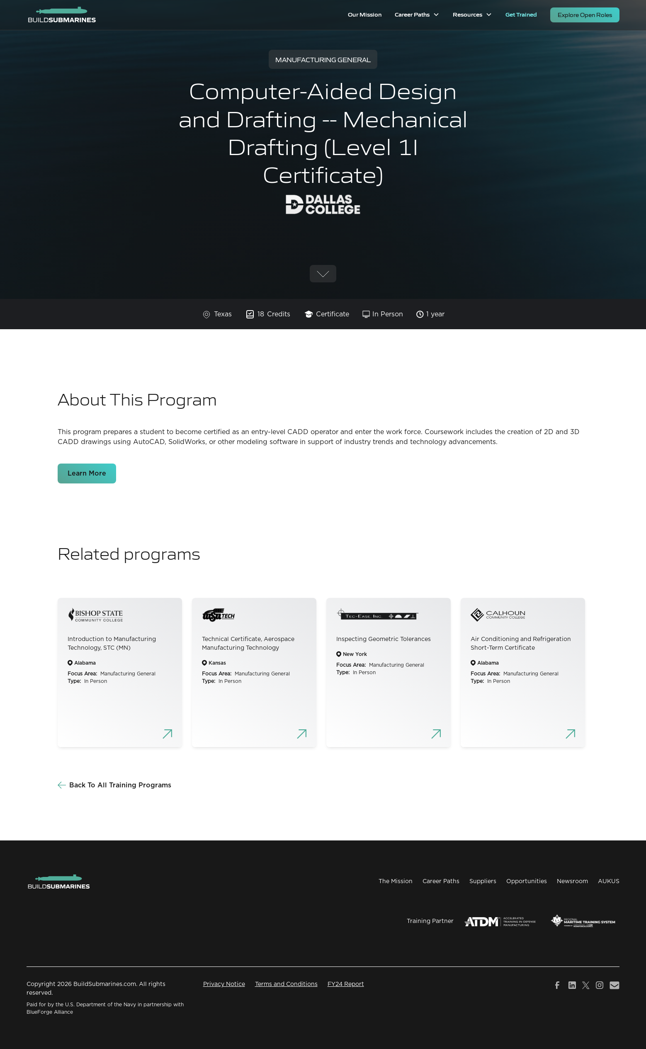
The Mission (396, 881)
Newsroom (572, 881)
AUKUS (608, 881)
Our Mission (364, 14)
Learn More (87, 473)
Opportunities (526, 881)
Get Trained (521, 14)
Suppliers (482, 881)
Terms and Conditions (286, 984)
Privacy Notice (224, 984)
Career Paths (441, 881)
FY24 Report (346, 984)
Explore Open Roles (585, 15)
